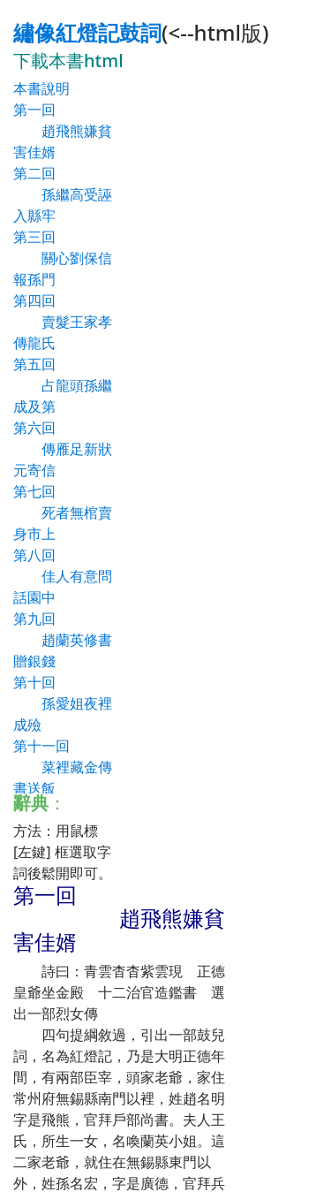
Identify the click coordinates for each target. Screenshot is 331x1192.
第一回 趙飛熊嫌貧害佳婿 (62, 131)
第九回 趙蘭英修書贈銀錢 (62, 640)
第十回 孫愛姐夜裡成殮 (62, 703)
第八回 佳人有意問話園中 (62, 576)
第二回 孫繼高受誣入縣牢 (62, 194)
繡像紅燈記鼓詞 (87, 32)
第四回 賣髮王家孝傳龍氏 (62, 322)
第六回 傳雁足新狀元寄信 (62, 449)
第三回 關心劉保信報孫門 (62, 258)
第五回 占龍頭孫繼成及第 (62, 385)
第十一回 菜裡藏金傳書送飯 (62, 767)
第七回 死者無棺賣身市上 (62, 512)
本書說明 (41, 88)
